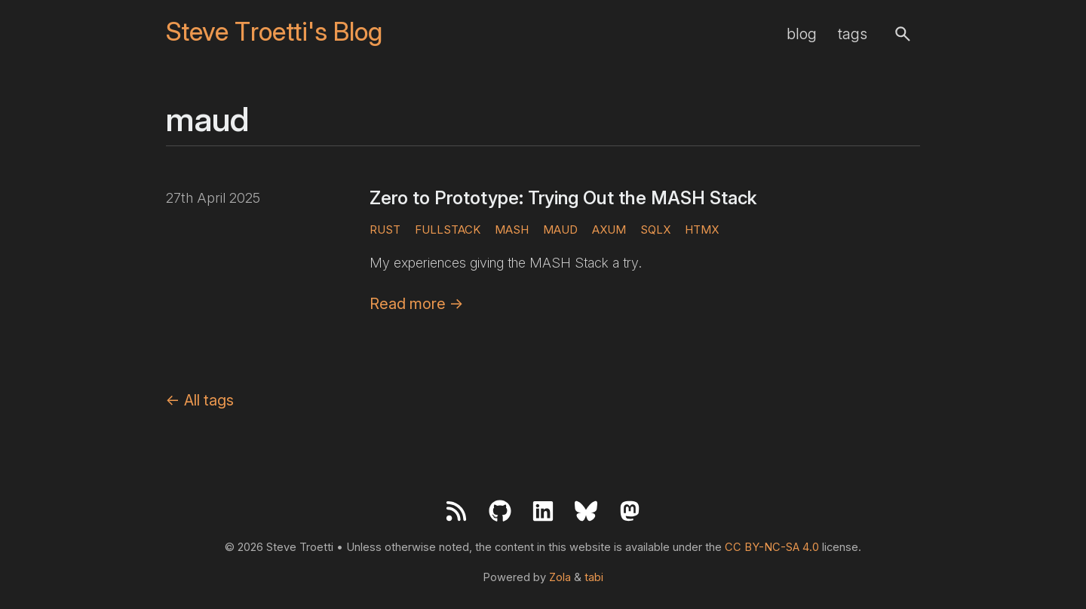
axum (609, 229)
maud (560, 229)
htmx (702, 229)
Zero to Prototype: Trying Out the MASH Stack (563, 198)
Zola (560, 577)
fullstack (447, 229)
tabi (593, 577)
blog (802, 34)
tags (852, 34)
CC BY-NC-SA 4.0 (772, 547)
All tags (200, 400)
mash (512, 229)
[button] (903, 34)
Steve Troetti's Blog (274, 32)
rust (385, 229)
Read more (417, 304)
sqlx (655, 229)
